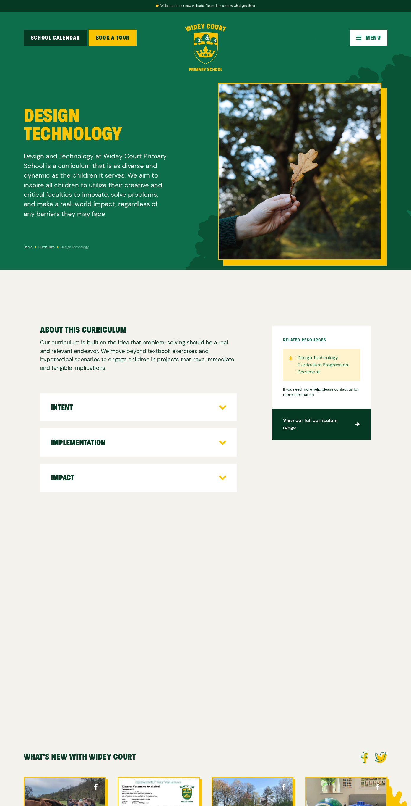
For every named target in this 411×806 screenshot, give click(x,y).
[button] (368, 38)
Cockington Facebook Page (96, 788)
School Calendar (55, 37)
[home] (205, 47)
